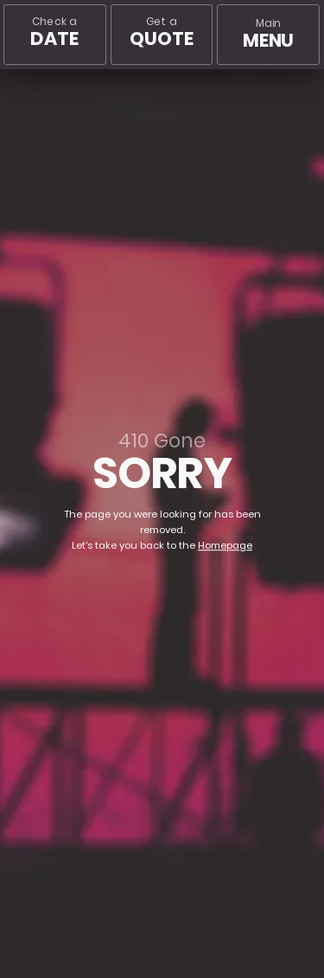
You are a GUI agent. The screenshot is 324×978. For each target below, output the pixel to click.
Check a (54, 32)
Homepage (225, 545)
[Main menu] (268, 34)
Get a (162, 32)
